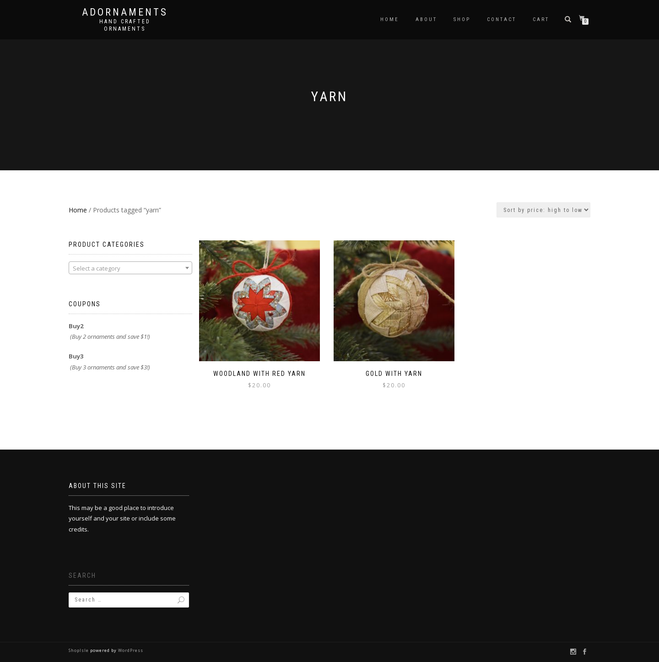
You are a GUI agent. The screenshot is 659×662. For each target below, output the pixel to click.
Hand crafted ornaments (125, 25)
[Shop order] (543, 209)
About (426, 19)
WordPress (130, 650)
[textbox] (130, 268)
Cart (541, 19)
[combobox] (130, 267)
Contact (501, 19)
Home (389, 19)
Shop (462, 19)
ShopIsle (79, 650)
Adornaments (125, 12)
